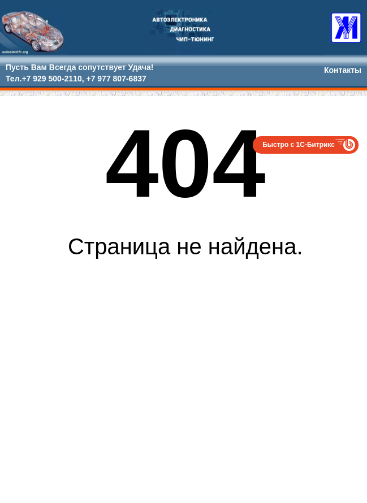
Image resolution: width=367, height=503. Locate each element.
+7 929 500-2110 (51, 78)
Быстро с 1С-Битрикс (298, 145)
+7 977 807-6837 (116, 78)
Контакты (342, 70)
